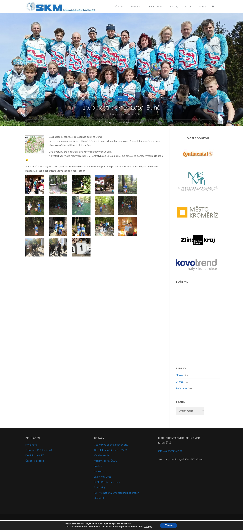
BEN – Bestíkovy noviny (107, 482)
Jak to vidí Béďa (102, 476)
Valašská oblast (102, 455)
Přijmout (168, 525)
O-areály (180, 381)
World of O (100, 498)
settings (147, 526)
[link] (213, 6)
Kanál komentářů (34, 455)
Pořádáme (181, 388)
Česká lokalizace (34, 460)
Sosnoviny (99, 487)
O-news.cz (100, 471)
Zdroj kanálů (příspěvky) (38, 450)
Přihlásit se (31, 444)
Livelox (98, 466)
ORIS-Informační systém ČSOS (110, 450)
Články (121, 98)
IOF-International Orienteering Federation (116, 492)
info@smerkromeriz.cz (170, 451)
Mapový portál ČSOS (105, 460)
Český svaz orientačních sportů (111, 444)
